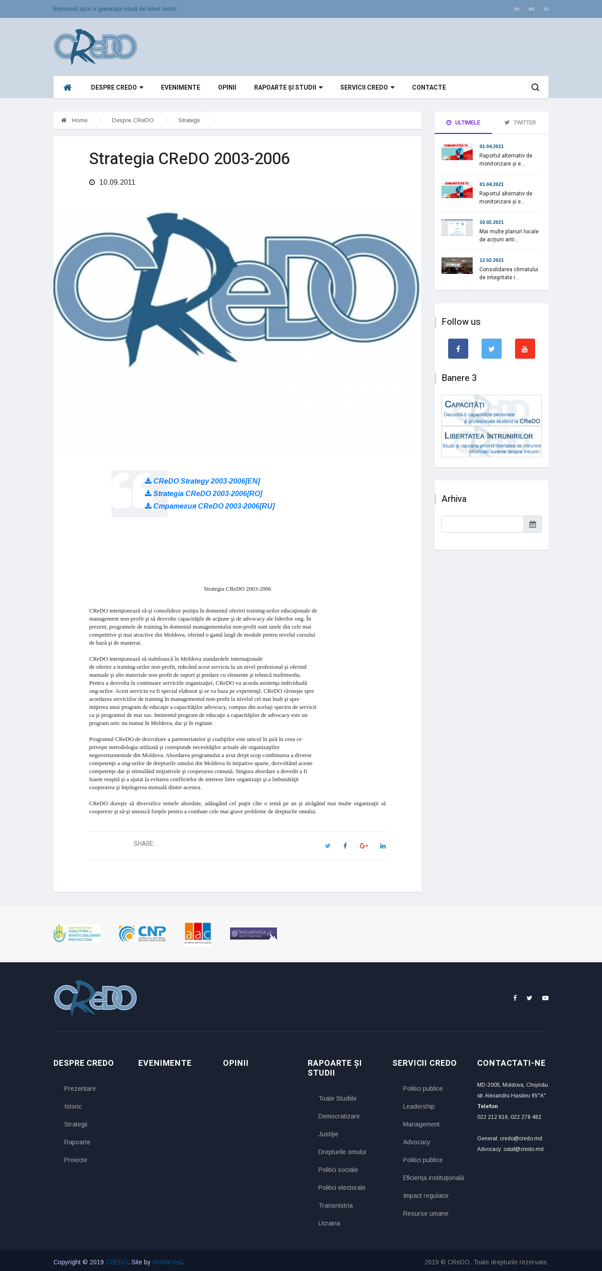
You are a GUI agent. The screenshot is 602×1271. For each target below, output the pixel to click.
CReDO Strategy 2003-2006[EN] (202, 478)
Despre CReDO (117, 87)
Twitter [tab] (520, 122)
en (531, 8)
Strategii (189, 120)
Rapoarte (77, 1139)
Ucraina (329, 1220)
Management (421, 1121)
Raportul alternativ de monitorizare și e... (505, 160)
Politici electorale (342, 1184)
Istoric (73, 1103)
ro (517, 8)
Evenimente (180, 87)
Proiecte (75, 1157)
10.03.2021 (491, 222)
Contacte (429, 87)
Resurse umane (426, 1210)
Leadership (419, 1103)
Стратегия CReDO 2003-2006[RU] (210, 503)
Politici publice (423, 1085)
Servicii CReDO (367, 87)
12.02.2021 (491, 260)
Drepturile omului (342, 1148)
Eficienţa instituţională (433, 1175)
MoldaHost (168, 1259)
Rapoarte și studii (288, 87)
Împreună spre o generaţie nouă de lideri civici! (115, 8)
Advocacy (416, 1139)
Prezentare (80, 1085)
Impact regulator (426, 1192)
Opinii (227, 87)
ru (546, 8)
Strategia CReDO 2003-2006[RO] (203, 490)
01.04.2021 (491, 146)
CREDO (117, 1259)
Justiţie (328, 1130)
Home (74, 120)
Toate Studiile (337, 1095)
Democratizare (339, 1113)
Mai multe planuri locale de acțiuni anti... (509, 236)
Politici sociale (338, 1166)
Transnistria (335, 1202)
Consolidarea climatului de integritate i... (508, 273)
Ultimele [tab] (463, 122)
